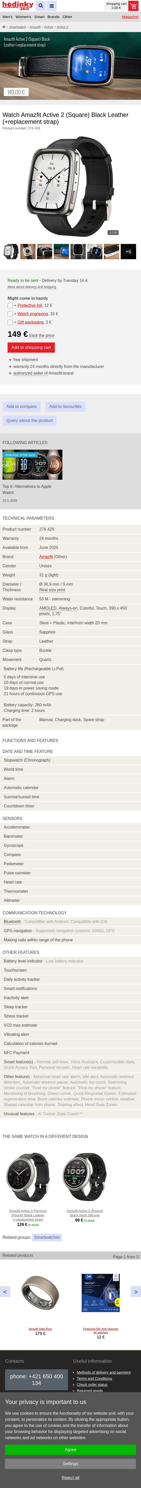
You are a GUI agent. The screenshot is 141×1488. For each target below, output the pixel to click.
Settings (70, 1463)
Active (48, 27)
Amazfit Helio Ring (40, 1328)
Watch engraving (32, 314)
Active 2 (62, 27)
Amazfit (35, 27)
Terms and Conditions (94, 1378)
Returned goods (90, 1391)
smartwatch (17, 27)
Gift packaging (30, 322)
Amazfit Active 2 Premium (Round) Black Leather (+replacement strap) (28, 1215)
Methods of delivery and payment (104, 1372)
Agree (70, 1449)
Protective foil (29, 305)
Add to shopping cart (31, 347)
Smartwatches (47, 1237)
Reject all (70, 1477)
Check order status (92, 1385)
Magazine (130, 17)
